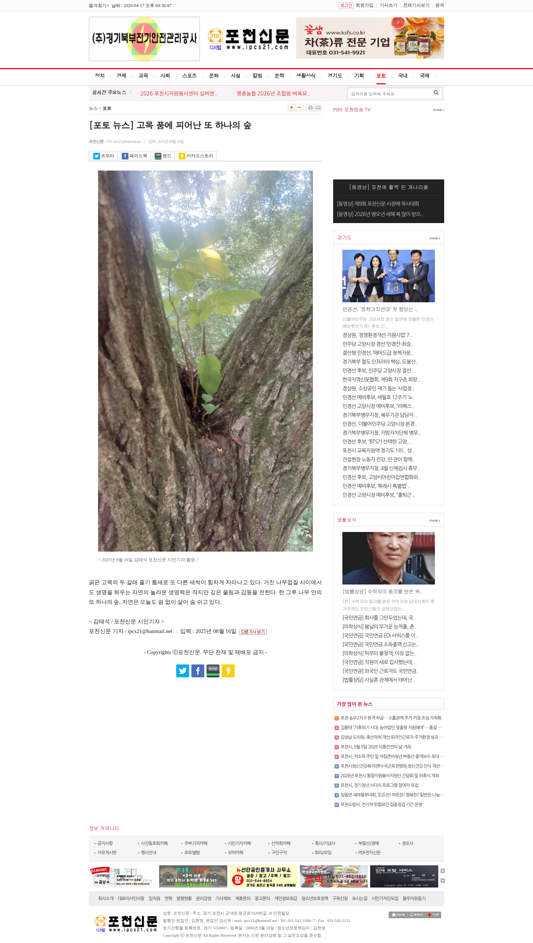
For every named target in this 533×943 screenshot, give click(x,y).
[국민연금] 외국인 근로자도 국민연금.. (380, 671)
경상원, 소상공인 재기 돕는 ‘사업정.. (378, 388)
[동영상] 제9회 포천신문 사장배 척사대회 (378, 203)
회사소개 (105, 898)
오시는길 (359, 898)
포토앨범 (192, 853)
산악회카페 (280, 843)
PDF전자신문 (369, 853)
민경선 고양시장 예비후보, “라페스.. (378, 406)
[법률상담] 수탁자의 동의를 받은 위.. (382, 591)
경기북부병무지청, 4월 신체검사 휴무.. (380, 468)
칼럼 (257, 75)
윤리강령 (203, 898)
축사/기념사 (325, 843)
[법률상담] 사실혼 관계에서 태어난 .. (378, 680)
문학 (279, 75)
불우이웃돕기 (414, 898)
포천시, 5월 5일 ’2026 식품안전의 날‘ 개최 (376, 747)
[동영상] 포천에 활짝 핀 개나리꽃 (389, 187)
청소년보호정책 (314, 898)
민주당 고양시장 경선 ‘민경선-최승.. (377, 344)
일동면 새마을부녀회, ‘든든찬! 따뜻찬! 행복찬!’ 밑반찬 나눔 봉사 (394, 795)
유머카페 (235, 853)
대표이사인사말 (131, 898)
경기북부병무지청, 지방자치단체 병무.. (381, 432)
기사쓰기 (389, 5)
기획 (359, 75)
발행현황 (184, 898)
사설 (235, 75)
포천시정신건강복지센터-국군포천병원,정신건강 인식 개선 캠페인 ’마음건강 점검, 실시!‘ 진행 (419, 766)
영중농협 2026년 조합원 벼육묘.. (273, 93)
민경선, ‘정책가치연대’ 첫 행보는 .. (379, 309)
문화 (213, 75)
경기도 (335, 75)
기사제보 (223, 898)
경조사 (407, 843)
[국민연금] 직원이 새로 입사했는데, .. (379, 662)
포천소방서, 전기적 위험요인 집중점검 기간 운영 (381, 804)
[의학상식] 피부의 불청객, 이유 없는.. (379, 653)
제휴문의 (242, 898)
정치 (99, 75)
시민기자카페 (239, 843)
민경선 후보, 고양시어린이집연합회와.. (381, 477)
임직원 (154, 898)
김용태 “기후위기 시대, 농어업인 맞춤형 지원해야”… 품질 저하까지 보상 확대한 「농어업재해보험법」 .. (425, 727)
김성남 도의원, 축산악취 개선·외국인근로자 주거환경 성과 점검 (394, 737)
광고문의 (262, 898)
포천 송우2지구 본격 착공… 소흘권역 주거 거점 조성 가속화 (391, 718)
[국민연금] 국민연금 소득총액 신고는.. (380, 644)
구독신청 (340, 898)
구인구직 (278, 853)
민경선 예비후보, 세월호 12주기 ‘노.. (378, 397)
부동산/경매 (368, 843)
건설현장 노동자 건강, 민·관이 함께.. (378, 459)
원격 (439, 5)
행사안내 (148, 853)
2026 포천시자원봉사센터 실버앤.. (178, 93)
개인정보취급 (285, 898)
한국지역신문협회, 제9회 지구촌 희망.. (380, 379)
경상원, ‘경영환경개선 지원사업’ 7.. (377, 335)
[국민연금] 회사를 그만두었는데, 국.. (378, 617)
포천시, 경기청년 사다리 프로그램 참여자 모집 (379, 785)
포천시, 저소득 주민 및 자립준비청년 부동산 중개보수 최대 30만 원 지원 (401, 756)
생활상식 (305, 75)
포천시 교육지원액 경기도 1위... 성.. (378, 450)
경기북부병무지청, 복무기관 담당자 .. (379, 415)
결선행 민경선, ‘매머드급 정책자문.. (377, 353)
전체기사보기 (416, 5)
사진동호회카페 (154, 843)
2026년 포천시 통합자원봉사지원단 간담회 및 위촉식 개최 (390, 776)
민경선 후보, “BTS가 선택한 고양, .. (376, 441)
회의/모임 (323, 853)
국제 (424, 75)
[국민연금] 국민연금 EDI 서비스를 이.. (380, 635)
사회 (165, 75)
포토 (381, 75)
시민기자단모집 (385, 898)
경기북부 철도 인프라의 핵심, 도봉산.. (380, 361)
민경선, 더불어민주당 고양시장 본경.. (379, 424)
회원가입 (364, 5)
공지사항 (105, 843)
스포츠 (189, 75)
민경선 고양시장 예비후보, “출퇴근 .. (378, 495)
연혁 (168, 898)
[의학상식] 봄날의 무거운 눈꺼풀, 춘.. (379, 626)
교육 (143, 75)
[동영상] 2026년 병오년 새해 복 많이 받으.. (380, 214)
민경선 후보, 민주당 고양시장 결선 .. (378, 370)
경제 (121, 75)
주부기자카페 (195, 843)
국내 (403, 75)
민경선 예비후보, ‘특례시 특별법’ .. (376, 486)
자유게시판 (106, 853)
